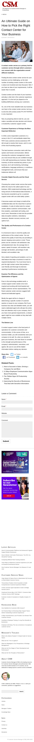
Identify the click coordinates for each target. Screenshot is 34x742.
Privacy (3, 721)
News (3, 705)
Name (4, 399)
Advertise (4, 728)
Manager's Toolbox (6, 708)
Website (4, 413)
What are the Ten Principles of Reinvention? (13, 653)
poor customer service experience (16, 140)
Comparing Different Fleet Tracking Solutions (13, 559)
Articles (3, 701)
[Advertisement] (17, 523)
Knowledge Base (6, 712)
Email (4, 406)
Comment (5, 420)
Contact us (4, 725)
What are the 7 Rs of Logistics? (10, 640)
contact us (22, 683)
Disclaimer (4, 732)
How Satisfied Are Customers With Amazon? (13, 608)
